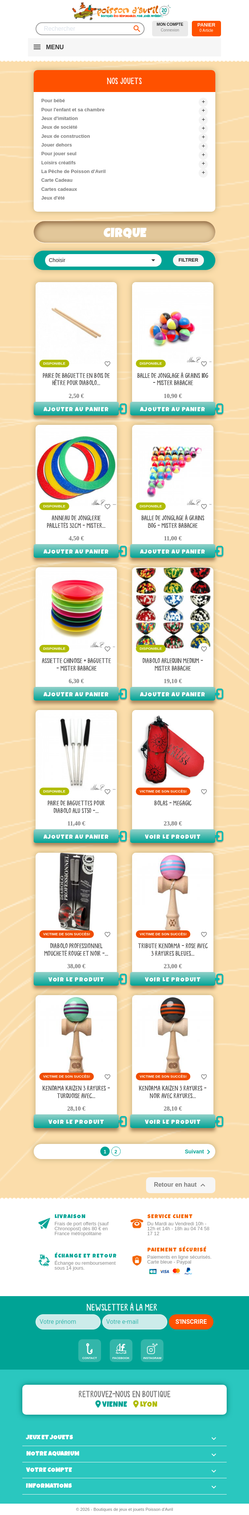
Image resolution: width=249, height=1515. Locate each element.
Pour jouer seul (58, 153)
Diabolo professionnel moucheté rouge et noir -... (76, 950)
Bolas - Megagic (172, 803)
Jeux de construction (65, 136)
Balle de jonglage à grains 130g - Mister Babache (173, 522)
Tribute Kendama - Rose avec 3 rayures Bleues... (173, 950)
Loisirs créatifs (58, 162)
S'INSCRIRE (191, 1321)
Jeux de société (59, 127)
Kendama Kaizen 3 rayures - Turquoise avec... (76, 1092)
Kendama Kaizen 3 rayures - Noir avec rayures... (173, 1092)
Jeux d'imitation (59, 118)
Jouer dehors (56, 145)
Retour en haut (180, 1185)
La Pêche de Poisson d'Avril (73, 171)
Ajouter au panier (76, 410)
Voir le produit (173, 838)
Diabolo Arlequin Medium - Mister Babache (173, 664)
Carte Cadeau (57, 180)
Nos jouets (124, 81)
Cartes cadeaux (59, 189)
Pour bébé (53, 100)
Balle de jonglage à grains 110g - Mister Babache (172, 379)
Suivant (199, 1151)
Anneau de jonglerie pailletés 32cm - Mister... (76, 522)
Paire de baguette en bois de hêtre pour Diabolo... (76, 379)
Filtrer (188, 260)
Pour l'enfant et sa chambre (72, 109)
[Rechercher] (90, 28)
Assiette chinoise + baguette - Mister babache (76, 664)
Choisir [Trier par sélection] (103, 260)
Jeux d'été (53, 198)
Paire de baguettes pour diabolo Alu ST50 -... (76, 807)
